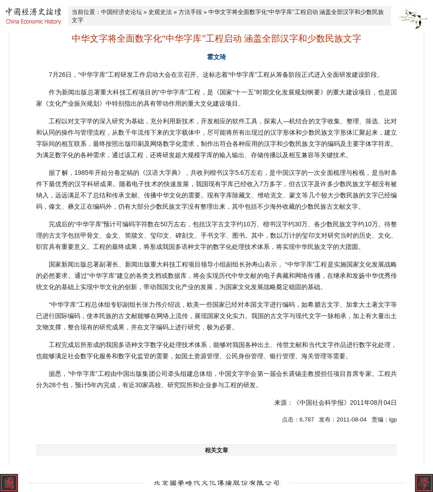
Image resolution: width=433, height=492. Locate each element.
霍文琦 (216, 57)
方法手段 (190, 12)
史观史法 (160, 12)
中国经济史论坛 (121, 12)
